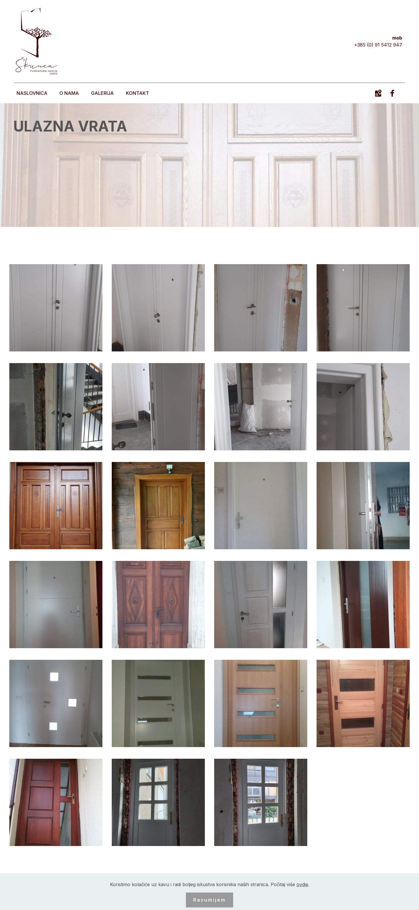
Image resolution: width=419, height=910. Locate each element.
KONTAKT (137, 93)
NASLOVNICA (32, 93)
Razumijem (209, 900)
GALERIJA (102, 93)
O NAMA (69, 93)
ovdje (302, 884)
